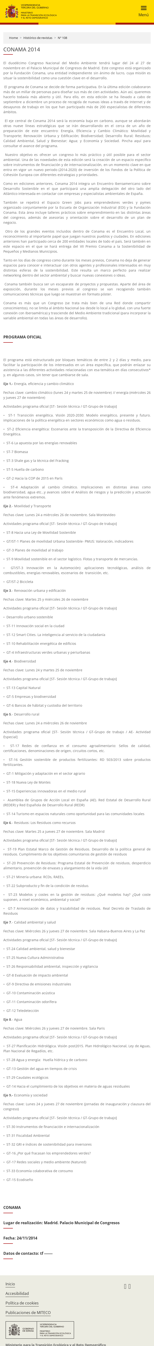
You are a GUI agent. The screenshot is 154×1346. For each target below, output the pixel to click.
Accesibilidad (17, 1293)
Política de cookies (22, 1303)
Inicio (10, 1284)
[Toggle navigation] (142, 11)
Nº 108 (62, 38)
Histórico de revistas (37, 38)
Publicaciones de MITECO (28, 1312)
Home (13, 38)
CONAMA (12, 1207)
